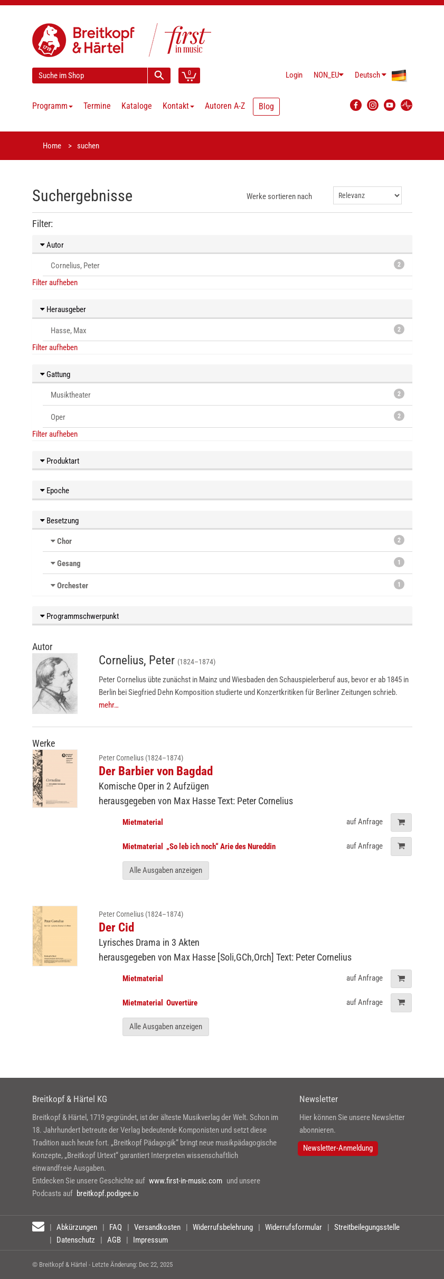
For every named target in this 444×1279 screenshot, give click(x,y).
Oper (227, 416)
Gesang (69, 563)
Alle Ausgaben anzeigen (165, 870)
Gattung (55, 374)
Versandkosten (157, 1227)
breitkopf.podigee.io (108, 1193)
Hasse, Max (227, 329)
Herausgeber (63, 309)
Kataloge (136, 106)
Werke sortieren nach (279, 196)
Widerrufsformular (293, 1227)
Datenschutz (75, 1240)
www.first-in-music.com (185, 1181)
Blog (266, 106)
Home (52, 146)
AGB (114, 1240)
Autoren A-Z (225, 106)
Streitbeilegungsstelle (367, 1227)
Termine (97, 106)
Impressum (150, 1240)
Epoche (54, 490)
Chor (64, 541)
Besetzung (59, 520)
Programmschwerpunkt (79, 616)
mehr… (109, 705)
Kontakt (178, 106)
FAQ (115, 1227)
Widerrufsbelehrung (223, 1227)
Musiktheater (227, 394)
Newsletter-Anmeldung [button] (338, 1148)
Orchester (72, 585)
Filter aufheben (55, 282)
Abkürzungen (76, 1227)
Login (294, 75)
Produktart (59, 461)
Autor (52, 245)
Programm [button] (52, 106)
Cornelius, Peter (227, 264)
